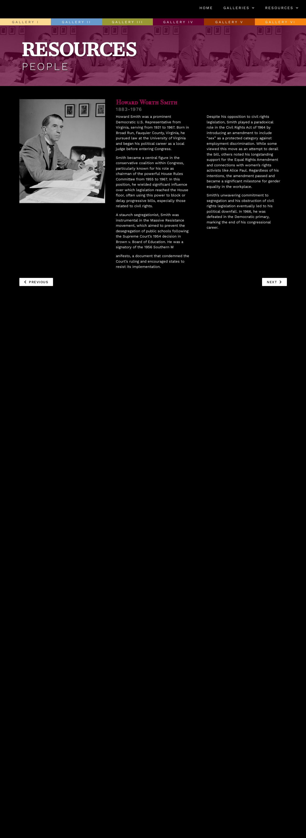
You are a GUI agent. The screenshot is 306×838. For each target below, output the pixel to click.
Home (206, 8)
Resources (282, 8)
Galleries (239, 8)
